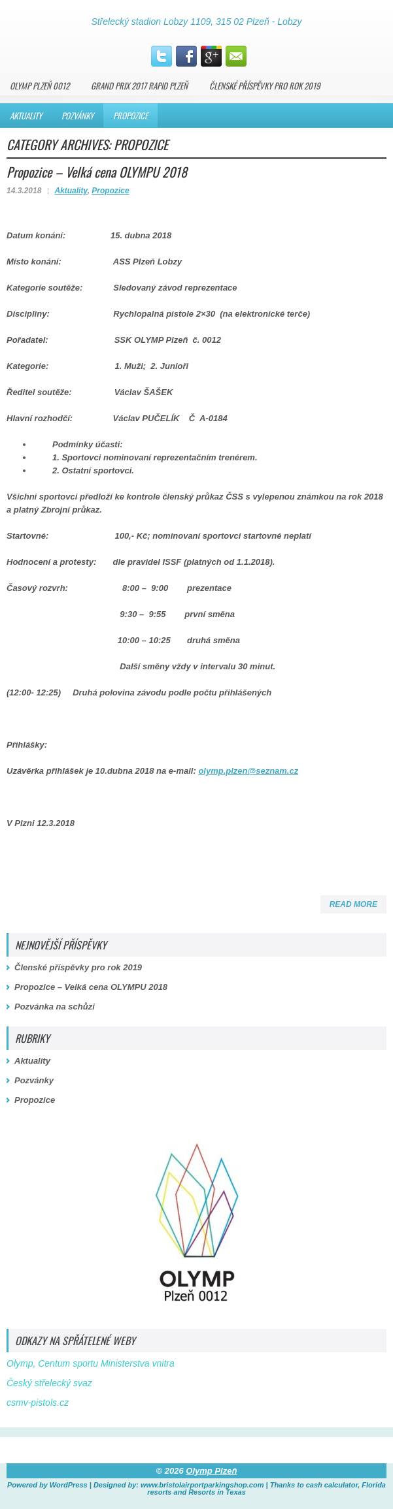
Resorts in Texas (217, 1492)
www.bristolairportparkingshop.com (202, 1485)
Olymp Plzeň (211, 1471)
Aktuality (26, 115)
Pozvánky (77, 115)
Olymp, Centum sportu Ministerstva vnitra (91, 1363)
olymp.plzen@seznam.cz (248, 771)
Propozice (130, 115)
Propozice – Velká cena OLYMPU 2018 (97, 172)
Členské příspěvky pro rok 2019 (264, 85)
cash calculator (332, 1485)
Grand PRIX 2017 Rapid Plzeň (139, 85)
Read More (353, 904)
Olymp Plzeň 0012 (39, 85)
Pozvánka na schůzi (54, 1006)
